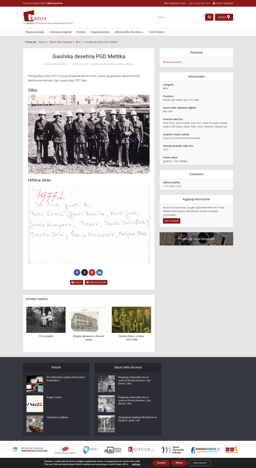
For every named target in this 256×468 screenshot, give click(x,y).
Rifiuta (179, 462)
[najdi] (209, 17)
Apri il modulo (172, 221)
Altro (165, 88)
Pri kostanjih (46, 336)
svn (191, 3)
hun (208, 3)
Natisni (76, 282)
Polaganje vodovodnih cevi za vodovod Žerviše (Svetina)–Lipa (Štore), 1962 (134, 381)
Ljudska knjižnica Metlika (119, 64)
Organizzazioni (100, 32)
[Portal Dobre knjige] (205, 450)
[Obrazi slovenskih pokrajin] (172, 450)
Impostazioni (201, 462)
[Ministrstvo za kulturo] (30, 450)
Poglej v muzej (54, 398)
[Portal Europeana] (90, 450)
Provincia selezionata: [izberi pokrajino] (43, 3)
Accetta (160, 462)
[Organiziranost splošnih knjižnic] (65, 450)
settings (134, 464)
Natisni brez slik (96, 282)
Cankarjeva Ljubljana (57, 418)
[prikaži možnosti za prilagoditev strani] (175, 3)
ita (202, 3)
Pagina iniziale (35, 32)
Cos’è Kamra (157, 32)
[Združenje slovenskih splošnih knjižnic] (141, 450)
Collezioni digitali (60, 32)
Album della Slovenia (128, 32)
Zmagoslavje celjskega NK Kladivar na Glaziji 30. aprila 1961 (137, 420)
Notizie (81, 32)
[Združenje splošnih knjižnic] (231, 450)
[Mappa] (224, 17)
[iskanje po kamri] (180, 17)
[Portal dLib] (113, 450)
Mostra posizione (172, 62)
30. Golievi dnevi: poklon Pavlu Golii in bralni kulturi (66, 380)
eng (197, 3)
